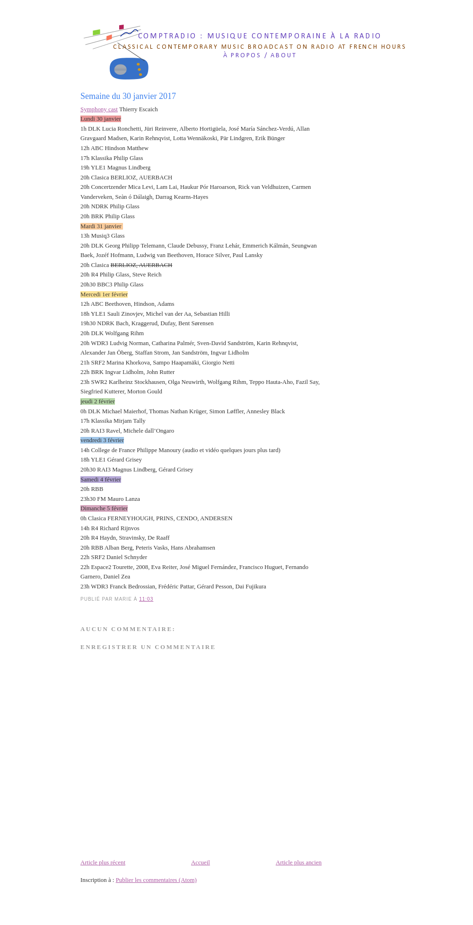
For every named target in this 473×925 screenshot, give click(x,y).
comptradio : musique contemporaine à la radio (260, 36)
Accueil (200, 862)
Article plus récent (102, 862)
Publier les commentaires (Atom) (156, 880)
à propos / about (260, 55)
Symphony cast (99, 109)
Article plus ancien (299, 862)
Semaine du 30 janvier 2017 (128, 96)
